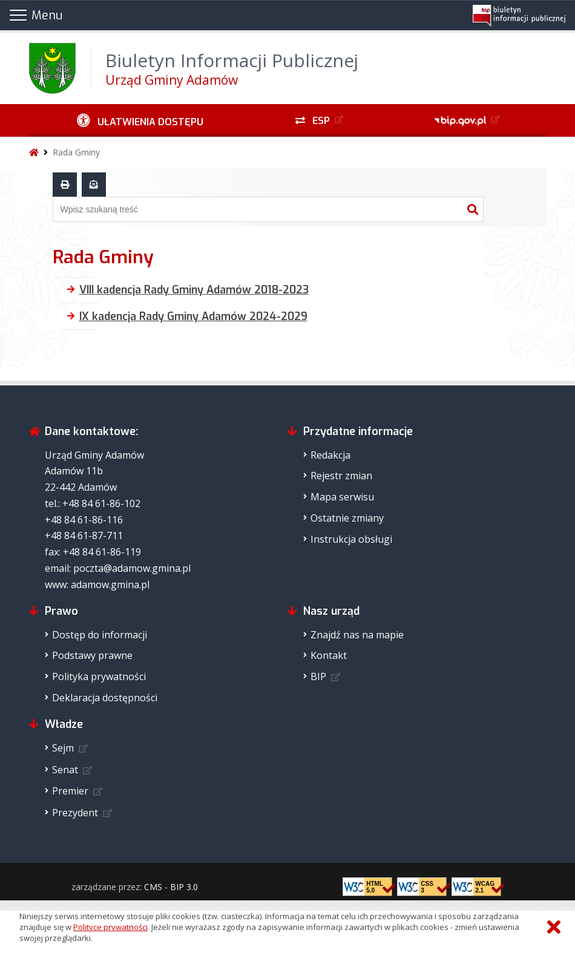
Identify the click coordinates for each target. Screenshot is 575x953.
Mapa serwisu (342, 496)
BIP (318, 676)
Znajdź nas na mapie (357, 634)
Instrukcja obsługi (351, 539)
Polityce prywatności (110, 927)
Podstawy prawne (92, 655)
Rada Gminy (76, 152)
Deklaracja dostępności (104, 697)
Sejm (63, 748)
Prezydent (75, 812)
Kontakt (328, 655)
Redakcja (330, 455)
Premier (70, 790)
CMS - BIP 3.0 (171, 886)
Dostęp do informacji (99, 634)
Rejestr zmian (341, 475)
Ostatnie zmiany (347, 518)
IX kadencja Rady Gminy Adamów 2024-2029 (193, 316)
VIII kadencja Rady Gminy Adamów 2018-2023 (194, 290)
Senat (65, 769)
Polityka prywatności (99, 676)
